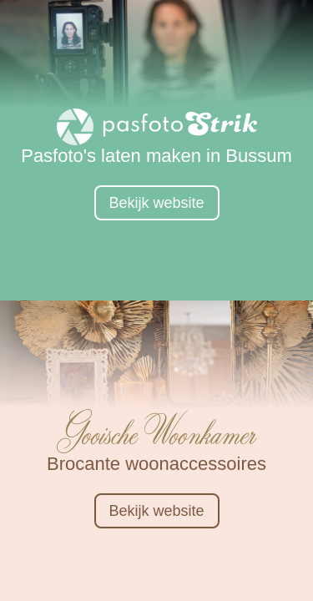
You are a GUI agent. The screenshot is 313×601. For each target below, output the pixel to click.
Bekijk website (156, 202)
